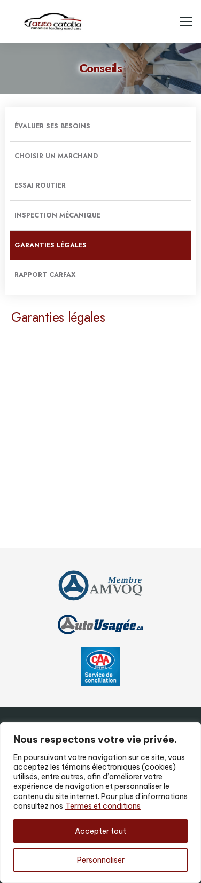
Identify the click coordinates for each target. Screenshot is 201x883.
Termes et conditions (103, 806)
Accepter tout (100, 831)
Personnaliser (101, 860)
